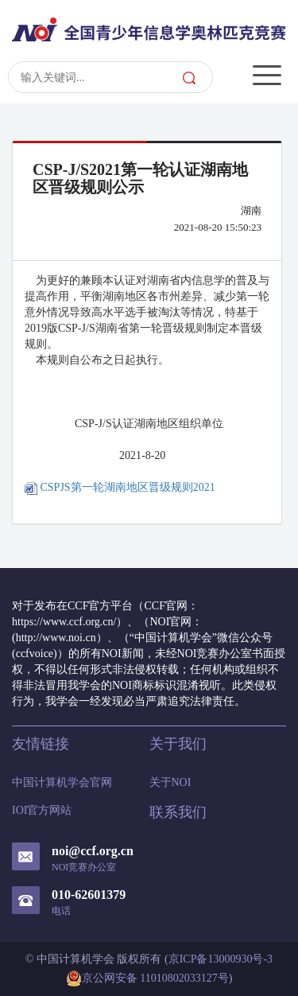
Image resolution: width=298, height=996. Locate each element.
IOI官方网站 (42, 810)
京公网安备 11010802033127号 (147, 978)
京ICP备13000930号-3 (220, 959)
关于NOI (170, 782)
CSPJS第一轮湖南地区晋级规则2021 (120, 487)
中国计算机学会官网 (62, 782)
